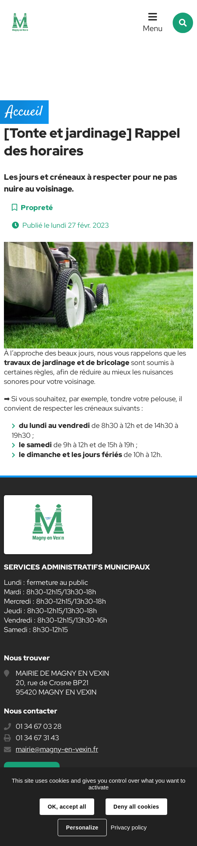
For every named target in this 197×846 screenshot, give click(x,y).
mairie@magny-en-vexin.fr (57, 749)
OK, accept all (66, 807)
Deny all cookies (136, 807)
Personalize (82, 827)
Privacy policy (129, 827)
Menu (152, 28)
